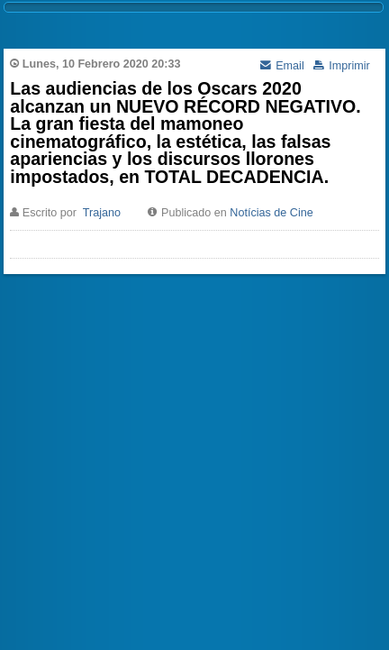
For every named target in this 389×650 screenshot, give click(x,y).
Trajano (102, 212)
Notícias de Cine (271, 212)
